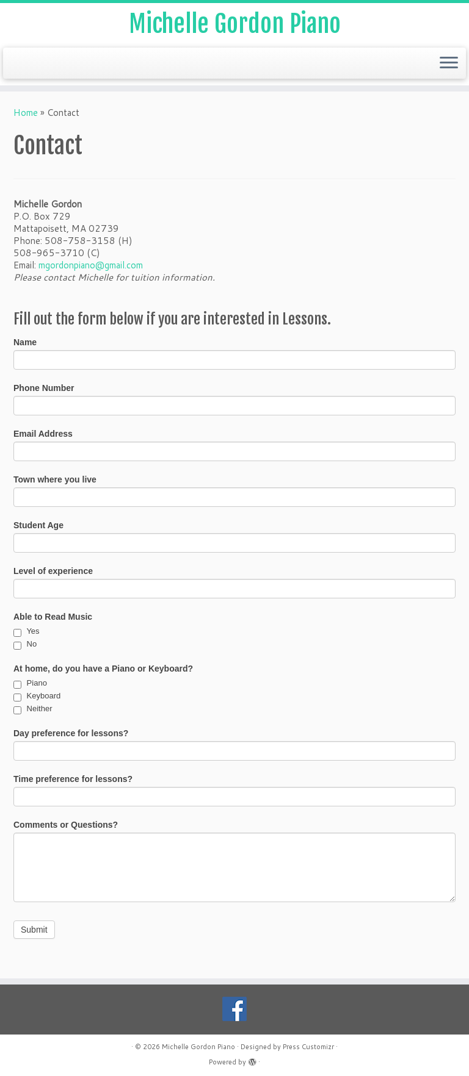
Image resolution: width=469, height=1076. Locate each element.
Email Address (43, 434)
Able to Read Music (52, 617)
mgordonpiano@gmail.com (90, 265)
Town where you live (54, 479)
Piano (30, 682)
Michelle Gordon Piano (235, 23)
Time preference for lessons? (73, 779)
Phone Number (44, 388)
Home (25, 112)
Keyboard (36, 695)
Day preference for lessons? (70, 733)
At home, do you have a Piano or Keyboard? (103, 668)
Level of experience (53, 571)
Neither (33, 708)
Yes (26, 631)
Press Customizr (308, 1047)
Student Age (38, 525)
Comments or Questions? (65, 825)
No (25, 643)
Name (25, 342)
